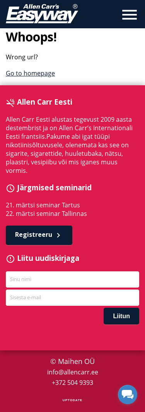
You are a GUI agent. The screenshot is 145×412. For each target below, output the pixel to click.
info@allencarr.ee (72, 372)
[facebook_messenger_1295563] (127, 394)
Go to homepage (30, 73)
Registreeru (39, 235)
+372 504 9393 (72, 382)
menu (129, 14)
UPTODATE (72, 400)
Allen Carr (42, 13)
